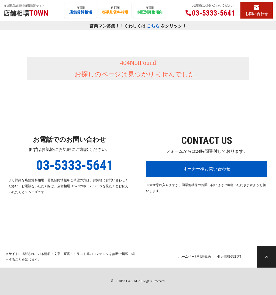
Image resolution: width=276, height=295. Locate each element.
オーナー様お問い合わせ (206, 168)
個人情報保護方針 (230, 256)
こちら (153, 25)
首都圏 (80, 10)
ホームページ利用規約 (194, 256)
